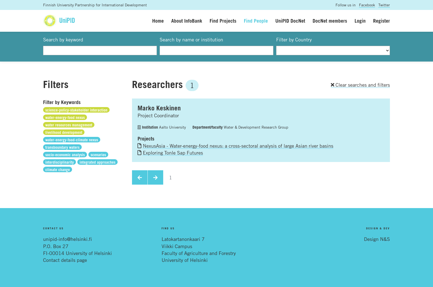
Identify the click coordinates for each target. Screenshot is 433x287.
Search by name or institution (191, 39)
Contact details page (65, 260)
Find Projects (223, 21)
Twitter (384, 4)
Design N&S (377, 239)
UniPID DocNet (290, 21)
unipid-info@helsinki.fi (67, 239)
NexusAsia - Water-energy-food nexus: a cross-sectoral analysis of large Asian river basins (238, 146)
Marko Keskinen (159, 108)
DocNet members (330, 21)
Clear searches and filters (360, 85)
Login (360, 21)
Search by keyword (63, 39)
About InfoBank (186, 21)
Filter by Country (294, 39)
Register (381, 21)
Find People (256, 21)
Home (158, 21)
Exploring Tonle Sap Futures (173, 153)
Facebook (367, 4)
